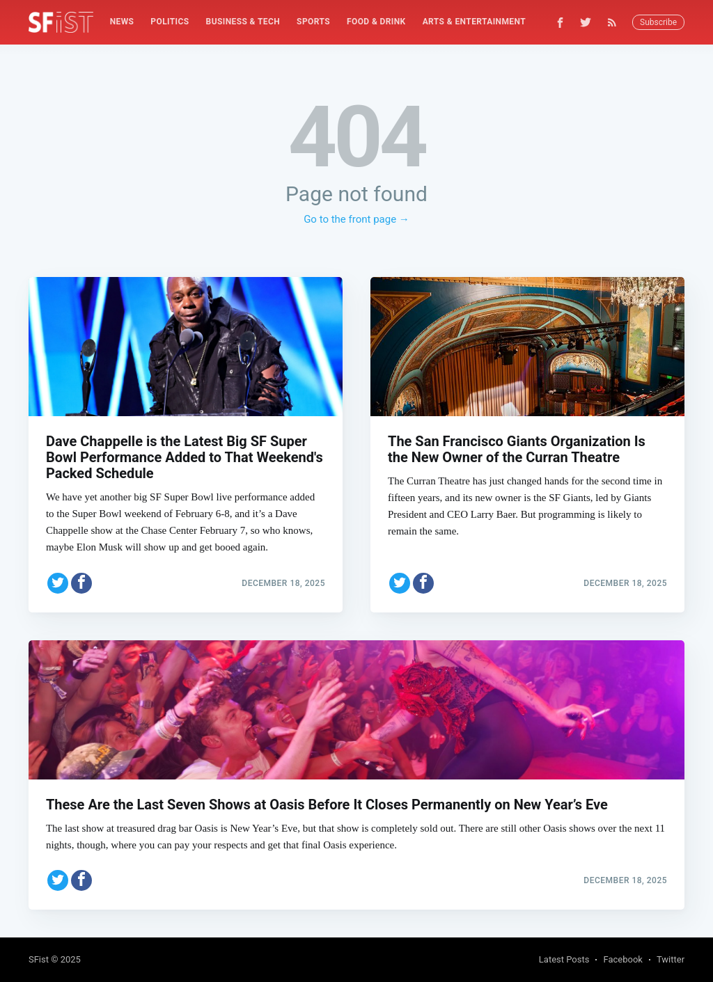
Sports (313, 21)
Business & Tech (243, 21)
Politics (169, 21)
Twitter (670, 959)
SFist (39, 959)
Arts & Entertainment (474, 21)
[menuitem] (122, 21)
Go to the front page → (356, 219)
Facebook (622, 959)
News (122, 21)
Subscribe (658, 22)
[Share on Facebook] (81, 583)
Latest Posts (564, 959)
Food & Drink (376, 21)
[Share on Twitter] (58, 583)
